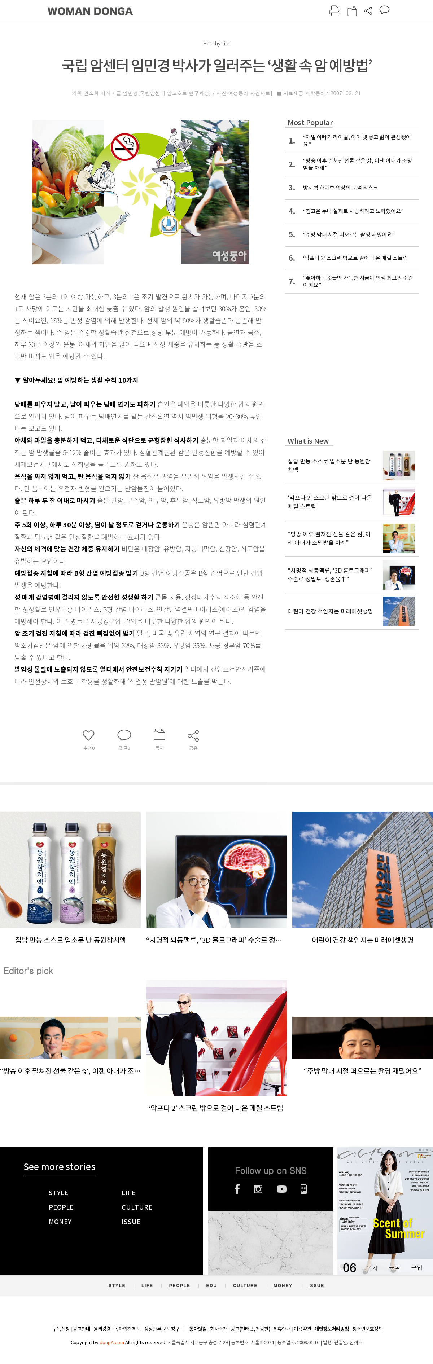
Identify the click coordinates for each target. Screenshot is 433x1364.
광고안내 (81, 1329)
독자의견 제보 (127, 1329)
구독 (394, 1267)
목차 (372, 1267)
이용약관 (302, 1329)
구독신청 (61, 1329)
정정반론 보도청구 (161, 1329)
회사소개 (218, 1329)
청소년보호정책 (367, 1329)
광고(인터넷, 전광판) (250, 1329)
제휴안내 (281, 1329)
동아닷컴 (197, 1329)
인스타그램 (258, 1189)
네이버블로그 (304, 1189)
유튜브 (282, 1189)
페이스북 (237, 1189)
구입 (417, 1267)
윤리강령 (102, 1329)
